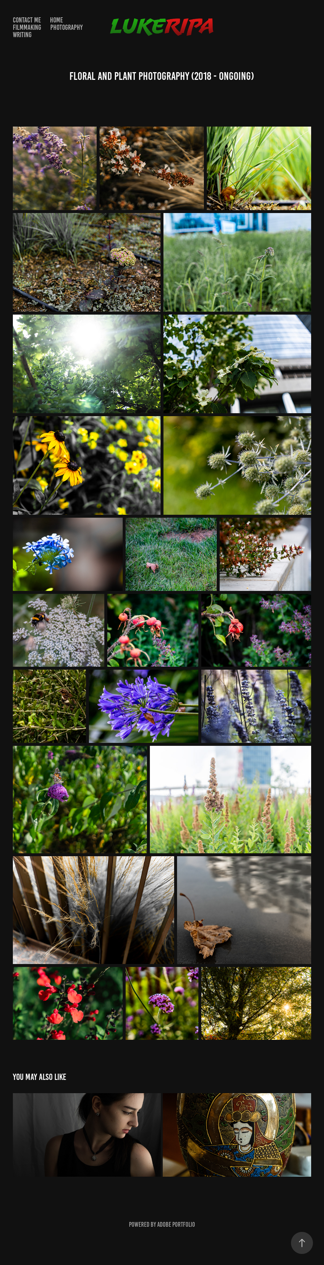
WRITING (22, 35)
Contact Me (27, 20)
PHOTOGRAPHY (66, 27)
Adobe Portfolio (176, 1224)
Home (56, 20)
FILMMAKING (27, 27)
